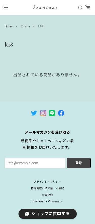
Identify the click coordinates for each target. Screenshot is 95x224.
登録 (78, 163)
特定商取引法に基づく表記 (47, 188)
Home (9, 27)
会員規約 (47, 195)
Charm (25, 27)
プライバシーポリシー (48, 182)
